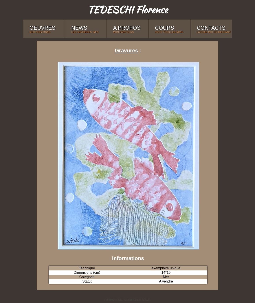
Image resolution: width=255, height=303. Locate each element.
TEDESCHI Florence (128, 10)
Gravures (126, 50)
